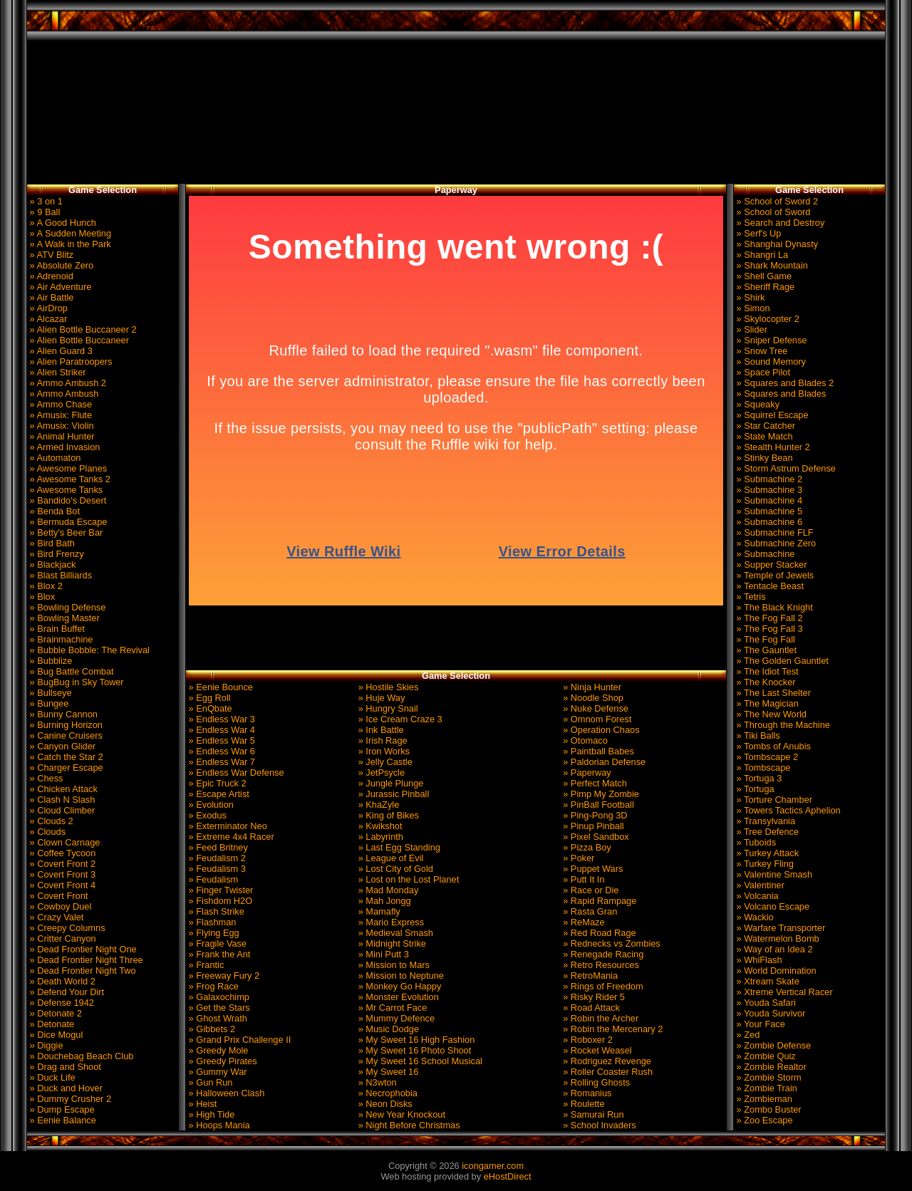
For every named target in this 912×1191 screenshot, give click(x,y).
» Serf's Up (757, 233)
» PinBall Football (597, 804)
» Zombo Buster (768, 1109)
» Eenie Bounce (219, 687)
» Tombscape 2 (766, 756)
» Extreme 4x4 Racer (230, 836)
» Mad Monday (387, 890)
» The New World (770, 714)
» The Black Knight (773, 607)
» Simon (752, 308)
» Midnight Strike (391, 943)
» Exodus (206, 815)
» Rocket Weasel (596, 1050)
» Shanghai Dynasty (776, 244)
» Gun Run (209, 1082)
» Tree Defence (766, 831)
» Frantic (205, 964)
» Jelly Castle (384, 761)
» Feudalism (212, 879)
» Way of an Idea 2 (773, 949)
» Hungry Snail (387, 708)
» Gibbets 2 (210, 1029)
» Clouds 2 (50, 821)
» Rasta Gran (589, 911)
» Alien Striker (56, 372)
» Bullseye (49, 692)
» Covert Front (57, 895)
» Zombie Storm (768, 1077)
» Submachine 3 (768, 489)
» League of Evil (389, 858)
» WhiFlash (758, 960)
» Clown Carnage (63, 842)
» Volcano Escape (771, 906)
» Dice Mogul (55, 1034)
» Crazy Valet (55, 917)
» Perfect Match (594, 783)
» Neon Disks (384, 1103)
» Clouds (46, 831)
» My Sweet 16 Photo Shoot (413, 1050)
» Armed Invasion (63, 447)
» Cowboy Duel (59, 906)
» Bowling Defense (66, 607)
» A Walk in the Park (69, 244)
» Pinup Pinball (592, 826)
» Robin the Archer (600, 1018)
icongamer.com (493, 1165)
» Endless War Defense (235, 772)
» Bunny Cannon (62, 714)
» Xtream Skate (766, 981)
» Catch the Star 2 (65, 756)
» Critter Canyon (61, 938)
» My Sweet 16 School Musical (419, 1061)
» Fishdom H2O (219, 900)
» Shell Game (763, 276)
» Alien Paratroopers (70, 361)
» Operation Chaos (600, 729)
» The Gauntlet (765, 650)
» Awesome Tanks (65, 489)
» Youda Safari (765, 1002)
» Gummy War (216, 1071)
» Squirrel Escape (771, 415)
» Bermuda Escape (67, 521)
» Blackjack (51, 564)
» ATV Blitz (50, 254)
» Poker (578, 858)
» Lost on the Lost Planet (407, 879)
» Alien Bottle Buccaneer (78, 340)
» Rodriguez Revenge (606, 1061)
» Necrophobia (387, 1093)
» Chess (45, 778)
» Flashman (211, 922)
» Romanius (586, 1093)
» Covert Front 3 (61, 874)
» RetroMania (589, 975)
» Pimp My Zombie (600, 794)
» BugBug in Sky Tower (75, 682)
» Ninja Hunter (591, 687)
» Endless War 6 (220, 751)
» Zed (747, 1034)
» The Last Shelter (772, 692)
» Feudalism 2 (216, 858)
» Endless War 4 (220, 729)
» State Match (763, 436)
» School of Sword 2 (776, 201)
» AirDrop (47, 308)
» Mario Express (390, 922)
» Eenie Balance (61, 1120)
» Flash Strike (215, 911)
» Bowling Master (63, 618)
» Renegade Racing (602, 954)
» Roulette (583, 1103)
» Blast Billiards (59, 575)
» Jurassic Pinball (392, 794)
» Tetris (750, 596)
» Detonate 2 (54, 1013)
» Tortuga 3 (758, 778)
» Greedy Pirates (221, 1061)
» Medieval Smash (394, 932)
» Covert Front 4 (61, 885)
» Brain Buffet (56, 628)
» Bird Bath (51, 543)
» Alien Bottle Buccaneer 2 (82, 329)
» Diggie (45, 1045)
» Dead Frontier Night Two (81, 970)
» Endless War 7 (220, 761)
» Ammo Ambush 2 (66, 383)
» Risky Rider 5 (593, 997)
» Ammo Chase (59, 404)
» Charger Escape (65, 767)
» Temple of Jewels (774, 575)
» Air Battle (50, 297)
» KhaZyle (377, 804)
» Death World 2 (61, 981)
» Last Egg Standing (398, 847)
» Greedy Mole (217, 1050)
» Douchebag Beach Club (80, 1056)
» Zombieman (763, 1098)
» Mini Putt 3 (382, 954)
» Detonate (50, 1024)
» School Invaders (598, 1125)
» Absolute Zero (60, 265)
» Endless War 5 (220, 740)
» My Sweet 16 (387, 1071)
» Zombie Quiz (765, 1056)
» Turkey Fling (764, 863)
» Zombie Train (765, 1088)
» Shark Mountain (771, 265)
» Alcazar (47, 318)
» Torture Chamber (773, 799)
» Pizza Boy (586, 847)
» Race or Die (590, 890)
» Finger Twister (219, 890)
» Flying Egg (212, 932)
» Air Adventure (59, 286)
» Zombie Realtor (770, 1066)
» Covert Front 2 (61, 863)
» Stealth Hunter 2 (772, 447)
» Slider (750, 329)
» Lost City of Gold (394, 868)
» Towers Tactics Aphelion (787, 810)
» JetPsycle (380, 772)
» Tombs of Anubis (772, 746)
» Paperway (586, 772)
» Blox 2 (45, 586)
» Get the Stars (218, 1007)
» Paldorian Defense (603, 761)
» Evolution (210, 804)
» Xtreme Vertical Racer (783, 992)
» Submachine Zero (775, 543)
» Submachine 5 (768, 511)
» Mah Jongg (383, 900)
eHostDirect (508, 1176)
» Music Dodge (387, 1029)
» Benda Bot (53, 511)
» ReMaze (583, 922)
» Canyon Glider (61, 746)
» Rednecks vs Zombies (610, 943)
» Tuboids (755, 842)
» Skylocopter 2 (766, 318)
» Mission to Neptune (400, 975)
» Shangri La (761, 254)
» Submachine (764, 553)
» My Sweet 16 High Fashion (415, 1039)
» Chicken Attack (62, 789)
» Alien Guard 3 (60, 350)
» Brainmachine (60, 639)
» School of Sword (772, 212)
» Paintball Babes (597, 751)
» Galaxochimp (217, 997)
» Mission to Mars (393, 964)
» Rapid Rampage (599, 900)
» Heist (201, 1103)
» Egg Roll (208, 697)
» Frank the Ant (218, 954)
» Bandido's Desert (66, 500)
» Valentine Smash (773, 874)
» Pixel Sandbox (595, 836)
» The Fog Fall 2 (768, 618)
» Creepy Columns (66, 927)
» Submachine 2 (768, 479)
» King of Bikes (387, 815)
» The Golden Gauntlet (781, 660)
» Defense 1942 (60, 1002)
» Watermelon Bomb (776, 938)
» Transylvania (764, 821)
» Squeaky (756, 404)
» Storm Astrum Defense (785, 468)
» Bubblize (49, 660)
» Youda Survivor (769, 1013)
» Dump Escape (61, 1109)
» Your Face (759, 1024)
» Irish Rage (382, 740)
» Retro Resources (600, 964)
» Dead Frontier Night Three (85, 960)
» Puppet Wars (592, 868)
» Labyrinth (379, 836)
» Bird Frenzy (55, 553)
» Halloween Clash (225, 1093)
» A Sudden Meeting (69, 233)
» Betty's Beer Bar (65, 532)
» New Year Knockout (400, 1114)
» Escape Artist (217, 794)
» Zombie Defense (772, 1045)
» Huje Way (380, 697)
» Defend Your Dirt (65, 992)
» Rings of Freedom (602, 986)
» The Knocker (765, 682)
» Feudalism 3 (216, 868)
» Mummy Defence (395, 1018)
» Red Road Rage (598, 932)
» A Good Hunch (61, 222)
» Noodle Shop (592, 697)
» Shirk (749, 297)
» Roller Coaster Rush (607, 1071)
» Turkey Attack (766, 853)
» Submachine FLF (774, 532)
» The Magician (766, 703)
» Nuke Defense (594, 708)
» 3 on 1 (45, 201)
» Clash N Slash (61, 799)
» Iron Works (383, 751)
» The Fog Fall (764, 639)
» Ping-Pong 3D (594, 815)
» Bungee (47, 703)
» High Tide (210, 1114)
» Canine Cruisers (65, 735)
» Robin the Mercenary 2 (612, 1029)
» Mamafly (378, 911)
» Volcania (756, 895)
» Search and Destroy (779, 222)
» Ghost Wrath (216, 1018)
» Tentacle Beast (769, 586)
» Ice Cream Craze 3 (399, 719)
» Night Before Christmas (408, 1125)
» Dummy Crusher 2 (69, 1098)
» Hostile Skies (387, 687)
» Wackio (754, 917)
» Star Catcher (764, 425)
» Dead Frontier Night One (82, 949)
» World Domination (775, 970)
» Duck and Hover (65, 1088)
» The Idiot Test (766, 671)
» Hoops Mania (218, 1125)
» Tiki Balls (757, 735)
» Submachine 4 (768, 500)
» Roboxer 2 (587, 1039)
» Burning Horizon (65, 724)
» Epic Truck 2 (216, 783)
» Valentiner (759, 885)
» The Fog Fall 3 (768, 628)
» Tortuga (754, 789)
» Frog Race (212, 986)
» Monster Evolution (397, 997)
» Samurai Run (592, 1114)
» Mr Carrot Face (391, 1007)
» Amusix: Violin (60, 425)
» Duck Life (51, 1077)
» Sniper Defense (770, 340)
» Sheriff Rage (764, 286)
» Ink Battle (380, 729)
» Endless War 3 (220, 719)
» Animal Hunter (61, 436)
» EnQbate (209, 708)
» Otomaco (584, 740)
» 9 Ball (43, 212)
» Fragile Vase (216, 943)
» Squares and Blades (780, 393)
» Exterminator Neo (226, 826)
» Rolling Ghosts (595, 1082)
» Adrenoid (50, 276)
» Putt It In (583, 879)
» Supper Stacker (770, 564)
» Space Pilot (762, 372)
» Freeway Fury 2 (222, 975)
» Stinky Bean (763, 457)
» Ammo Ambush (62, 393)
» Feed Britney (217, 847)
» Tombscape (762, 767)
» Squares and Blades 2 (784, 383)
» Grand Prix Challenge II (238, 1039)
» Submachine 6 (768, 521)
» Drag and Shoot (64, 1066)
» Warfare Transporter (779, 927)
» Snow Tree (760, 350)
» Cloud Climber (61, 810)
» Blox (41, 596)
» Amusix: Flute (59, 415)
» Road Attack (590, 1007)
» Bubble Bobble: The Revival (88, 650)
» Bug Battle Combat (70, 671)
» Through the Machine (782, 724)
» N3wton (376, 1082)
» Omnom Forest (596, 719)
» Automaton (54, 457)
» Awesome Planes (67, 468)
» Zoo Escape (763, 1120)
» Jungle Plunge (389, 783)
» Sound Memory (770, 361)
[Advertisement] (456, 112)
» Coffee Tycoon (61, 853)
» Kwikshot (379, 826)
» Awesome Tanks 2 (68, 479)
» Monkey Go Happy (398, 986)
